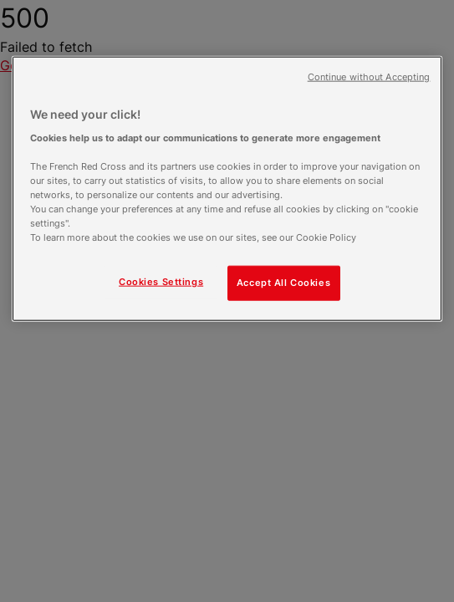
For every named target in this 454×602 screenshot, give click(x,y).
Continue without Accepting (369, 77)
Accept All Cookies (283, 282)
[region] (227, 189)
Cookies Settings (161, 282)
